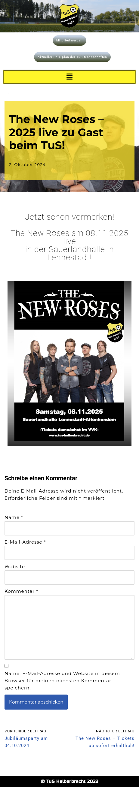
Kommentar (21, 591)
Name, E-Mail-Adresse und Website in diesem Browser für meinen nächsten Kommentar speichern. (62, 681)
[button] (69, 77)
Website (15, 566)
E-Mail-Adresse (25, 542)
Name (14, 517)
